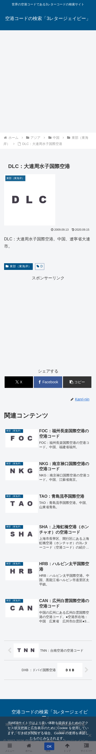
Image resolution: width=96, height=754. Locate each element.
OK (49, 746)
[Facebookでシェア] (48, 382)
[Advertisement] (48, 81)
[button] (77, 382)
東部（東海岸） (18, 266)
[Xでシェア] (19, 382)
